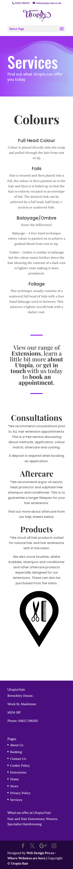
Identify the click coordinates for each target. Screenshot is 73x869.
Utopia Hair (19, 863)
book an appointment (35, 379)
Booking (16, 752)
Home (14, 779)
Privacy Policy (20, 793)
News (14, 786)
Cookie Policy (20, 765)
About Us (16, 745)
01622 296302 (22, 3)
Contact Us (18, 759)
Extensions (18, 772)
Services (16, 800)
